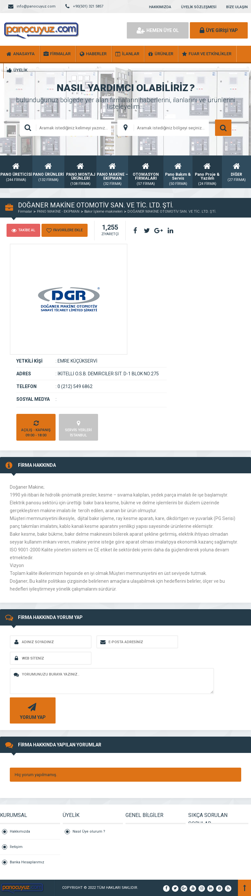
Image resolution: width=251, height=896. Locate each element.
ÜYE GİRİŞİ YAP (219, 30)
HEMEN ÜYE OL (158, 30)
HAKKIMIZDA (160, 7)
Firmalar (25, 211)
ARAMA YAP (223, 128)
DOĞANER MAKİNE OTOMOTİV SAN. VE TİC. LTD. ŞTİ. (171, 211)
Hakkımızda (20, 831)
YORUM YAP (32, 710)
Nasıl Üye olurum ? (89, 831)
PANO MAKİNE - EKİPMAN (58, 211)
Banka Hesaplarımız (27, 862)
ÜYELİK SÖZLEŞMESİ (198, 7)
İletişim (16, 847)
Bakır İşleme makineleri (103, 211)
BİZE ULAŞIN (237, 7)
